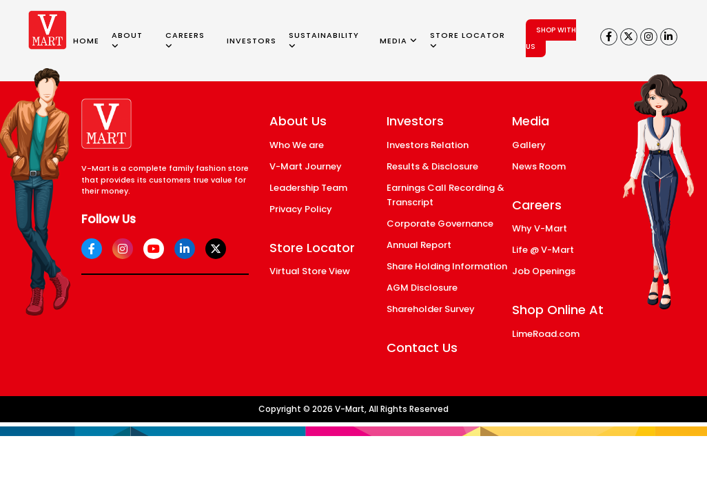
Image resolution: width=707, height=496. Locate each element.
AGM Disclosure (422, 287)
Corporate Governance (440, 223)
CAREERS (185, 40)
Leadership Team (308, 187)
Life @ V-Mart (543, 249)
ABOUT (127, 40)
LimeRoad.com (546, 333)
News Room (539, 166)
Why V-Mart (539, 228)
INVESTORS (251, 40)
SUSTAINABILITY (324, 40)
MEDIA (399, 40)
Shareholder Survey (431, 309)
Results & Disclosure (432, 166)
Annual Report (419, 244)
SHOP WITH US (551, 38)
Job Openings (543, 271)
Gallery (529, 145)
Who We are (296, 145)
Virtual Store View (309, 271)
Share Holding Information (447, 266)
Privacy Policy (300, 209)
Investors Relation (428, 145)
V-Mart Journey (305, 166)
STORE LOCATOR (467, 40)
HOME (86, 40)
